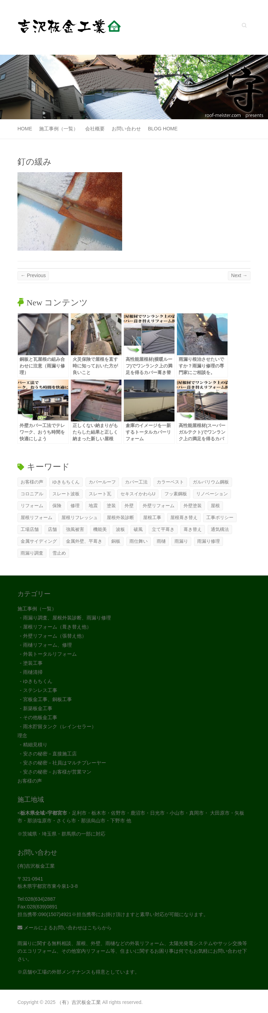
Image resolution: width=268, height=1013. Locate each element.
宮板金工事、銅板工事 (47, 699)
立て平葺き (163, 529)
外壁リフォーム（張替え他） (55, 636)
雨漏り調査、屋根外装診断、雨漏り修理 (67, 617)
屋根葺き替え (184, 517)
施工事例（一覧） (58, 128)
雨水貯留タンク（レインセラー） (59, 726)
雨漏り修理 (208, 541)
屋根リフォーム (36, 517)
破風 (138, 529)
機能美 (100, 529)
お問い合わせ (126, 128)
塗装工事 (33, 663)
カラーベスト (170, 482)
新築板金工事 (37, 708)
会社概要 (95, 128)
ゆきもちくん (66, 482)
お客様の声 (32, 482)
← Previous (33, 275)
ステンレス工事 (40, 690)
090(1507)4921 (55, 914)
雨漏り (181, 541)
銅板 (115, 541)
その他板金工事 (40, 717)
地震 (93, 505)
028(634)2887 (40, 899)
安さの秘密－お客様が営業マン (57, 772)
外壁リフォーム (158, 505)
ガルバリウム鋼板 (211, 482)
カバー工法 (136, 482)
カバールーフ (102, 482)
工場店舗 (30, 529)
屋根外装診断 (120, 517)
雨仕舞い (138, 541)
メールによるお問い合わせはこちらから (64, 927)
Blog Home (163, 128)
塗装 (111, 505)
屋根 (215, 505)
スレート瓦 (100, 493)
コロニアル (32, 493)
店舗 (52, 529)
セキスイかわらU (137, 493)
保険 (56, 505)
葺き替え (193, 529)
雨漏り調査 (32, 553)
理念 (22, 735)
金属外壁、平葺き (84, 541)
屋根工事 (152, 517)
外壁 (129, 505)
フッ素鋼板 (175, 493)
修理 (75, 505)
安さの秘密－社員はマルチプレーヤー (64, 763)
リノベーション (212, 493)
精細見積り (35, 744)
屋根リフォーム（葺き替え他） (57, 627)
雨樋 (161, 541)
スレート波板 (66, 493)
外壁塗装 (193, 505)
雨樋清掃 (33, 672)
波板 (120, 529)
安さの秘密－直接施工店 (50, 753)
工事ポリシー (219, 517)
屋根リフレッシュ (79, 517)
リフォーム (32, 505)
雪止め (59, 553)
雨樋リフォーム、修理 (47, 645)
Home (24, 128)
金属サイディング (39, 541)
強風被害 (75, 529)
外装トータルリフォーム (50, 654)
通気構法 (220, 529)
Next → (239, 275)
